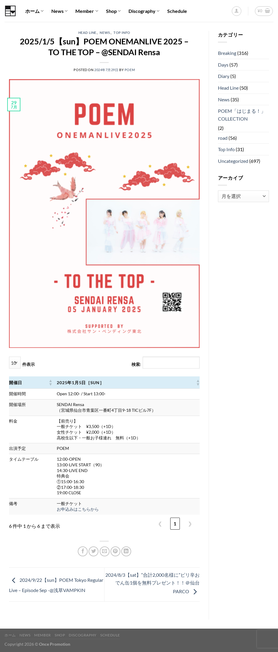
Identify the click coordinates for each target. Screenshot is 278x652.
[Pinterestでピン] (115, 551)
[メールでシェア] (105, 551)
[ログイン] (236, 11)
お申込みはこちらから (78, 509)
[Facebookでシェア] (83, 551)
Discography (143, 11)
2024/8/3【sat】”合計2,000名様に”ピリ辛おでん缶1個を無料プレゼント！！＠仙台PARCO (152, 583)
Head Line (87, 32)
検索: (136, 364)
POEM (130, 70)
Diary (223, 76)
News (59, 11)
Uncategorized (233, 161)
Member (86, 11)
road (223, 138)
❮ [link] (160, 523)
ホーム (34, 11)
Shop (113, 11)
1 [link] (175, 523)
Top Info (121, 32)
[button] (50, 382)
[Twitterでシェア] (93, 551)
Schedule (177, 11)
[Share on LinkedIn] (126, 551)
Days (223, 64)
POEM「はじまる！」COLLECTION (242, 114)
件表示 (28, 364)
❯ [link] (190, 523)
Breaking (227, 53)
